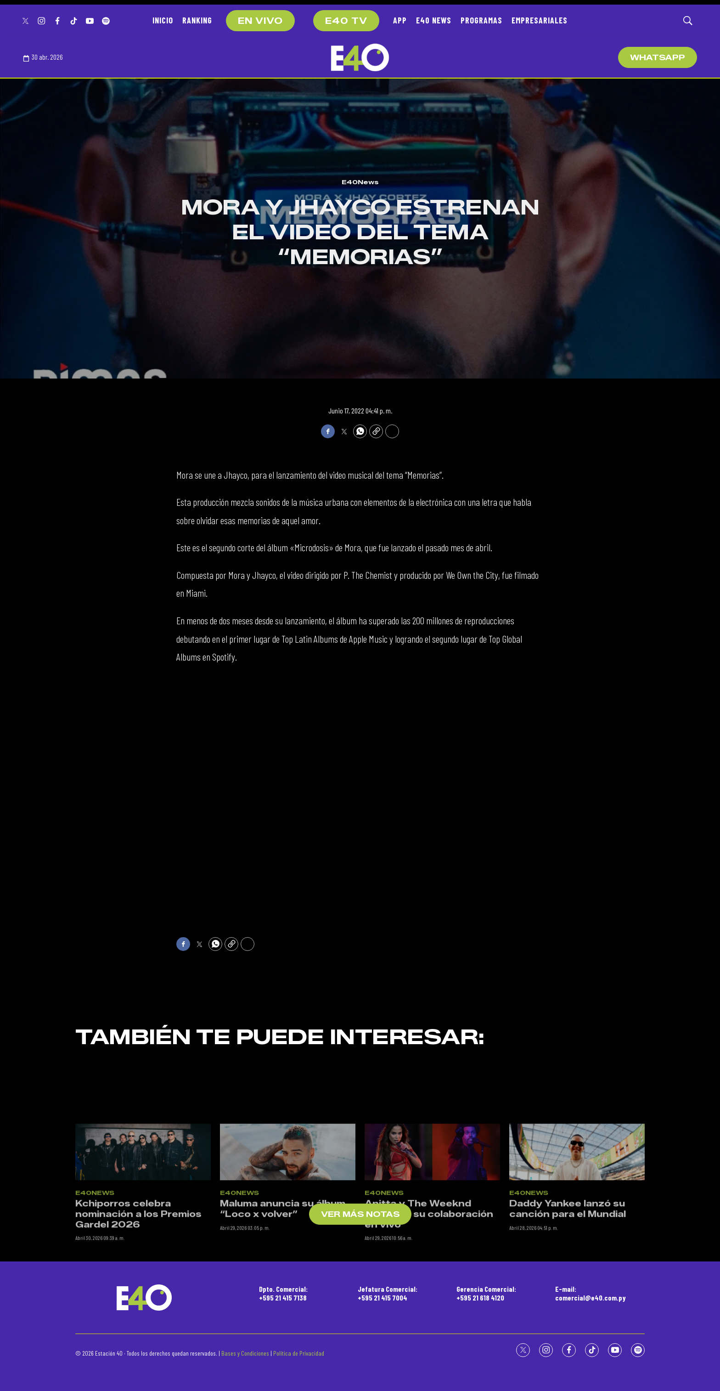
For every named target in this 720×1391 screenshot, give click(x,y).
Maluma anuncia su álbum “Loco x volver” (282, 1308)
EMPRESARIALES (540, 20)
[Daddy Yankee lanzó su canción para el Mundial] (577, 1251)
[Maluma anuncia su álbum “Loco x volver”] (287, 1251)
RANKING (197, 20)
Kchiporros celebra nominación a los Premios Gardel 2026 (138, 1313)
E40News (360, 182)
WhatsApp (657, 57)
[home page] (360, 57)
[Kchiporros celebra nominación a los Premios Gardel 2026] (143, 1251)
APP (400, 20)
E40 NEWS (433, 20)
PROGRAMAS (481, 20)
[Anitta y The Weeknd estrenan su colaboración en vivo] (432, 1251)
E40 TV (346, 21)
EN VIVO (260, 21)
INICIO (162, 20)
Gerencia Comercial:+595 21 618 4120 (486, 1293)
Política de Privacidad (298, 1353)
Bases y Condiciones (245, 1353)
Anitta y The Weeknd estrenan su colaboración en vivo (429, 1313)
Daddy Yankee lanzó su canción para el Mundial (567, 1308)
